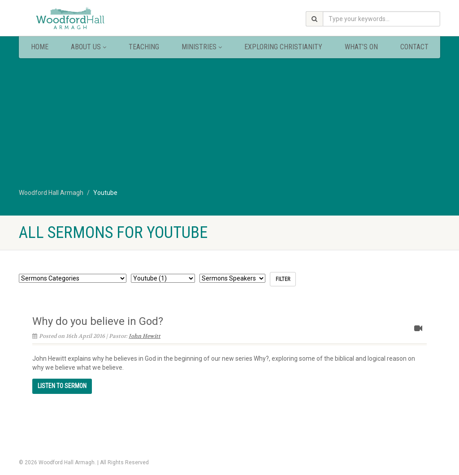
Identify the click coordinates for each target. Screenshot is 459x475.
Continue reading (62, 386)
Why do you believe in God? (97, 321)
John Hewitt (144, 336)
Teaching (144, 47)
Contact (414, 47)
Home (39, 47)
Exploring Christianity (283, 47)
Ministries (202, 47)
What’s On (361, 47)
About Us (88, 47)
